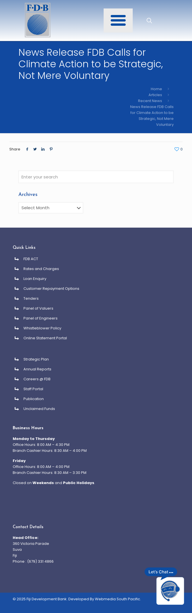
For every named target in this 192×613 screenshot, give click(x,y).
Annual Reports (37, 369)
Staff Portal (33, 389)
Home (156, 89)
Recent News (150, 100)
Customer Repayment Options (51, 288)
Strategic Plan (36, 359)
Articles (155, 95)
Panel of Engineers (40, 318)
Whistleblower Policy (42, 328)
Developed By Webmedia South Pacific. (104, 599)
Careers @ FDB (37, 379)
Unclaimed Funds (39, 408)
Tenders (31, 298)
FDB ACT (30, 259)
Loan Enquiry (34, 278)
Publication (33, 399)
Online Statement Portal (45, 338)
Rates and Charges (41, 268)
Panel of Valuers (38, 308)
